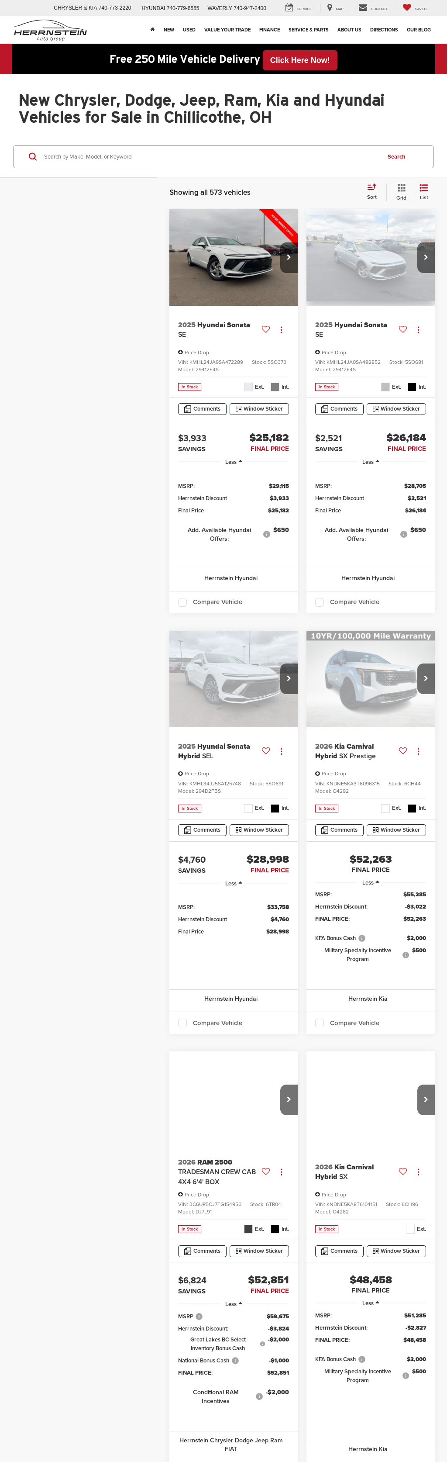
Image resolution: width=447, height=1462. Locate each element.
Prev (240, 1076)
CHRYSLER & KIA (75, 8)
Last (367, 1076)
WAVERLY (219, 8)
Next (336, 1076)
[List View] (424, 192)
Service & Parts (309, 29)
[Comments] (202, 409)
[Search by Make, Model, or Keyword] (211, 156)
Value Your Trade (227, 29)
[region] (233, 511)
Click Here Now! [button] (300, 60)
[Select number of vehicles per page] (411, 1077)
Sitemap (103, 1265)
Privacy (125, 1265)
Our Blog (419, 29)
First (208, 1076)
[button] (289, 257)
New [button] (169, 29)
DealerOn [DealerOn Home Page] (78, 1265)
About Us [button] (349, 29)
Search (397, 156)
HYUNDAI (153, 8)
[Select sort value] (374, 192)
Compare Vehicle (217, 602)
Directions (384, 29)
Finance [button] (269, 29)
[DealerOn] (40, 1255)
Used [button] (189, 29)
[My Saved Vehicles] (414, 8)
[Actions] (281, 330)
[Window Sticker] (259, 409)
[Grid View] (399, 192)
